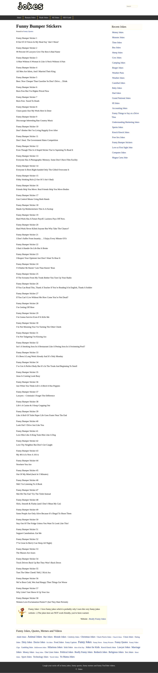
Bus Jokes (116, 47)
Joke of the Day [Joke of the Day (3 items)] (79, 647)
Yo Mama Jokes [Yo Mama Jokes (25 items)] (67, 657)
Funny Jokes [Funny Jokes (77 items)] (85, 642)
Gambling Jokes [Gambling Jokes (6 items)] (27, 647)
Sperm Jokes (117, 127)
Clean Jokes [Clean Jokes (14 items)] (128, 637)
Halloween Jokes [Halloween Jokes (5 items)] (40, 647)
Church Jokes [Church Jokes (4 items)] (117, 637)
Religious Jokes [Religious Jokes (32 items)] (116, 652)
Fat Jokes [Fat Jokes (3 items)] (50, 642)
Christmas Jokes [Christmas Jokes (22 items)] (88, 637)
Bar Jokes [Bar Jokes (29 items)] (48, 636)
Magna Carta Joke (120, 157)
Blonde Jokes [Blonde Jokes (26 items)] (60, 637)
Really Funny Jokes (97, 619)
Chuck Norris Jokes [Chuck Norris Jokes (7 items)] (104, 637)
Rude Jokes (43, 17)
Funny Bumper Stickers (122, 142)
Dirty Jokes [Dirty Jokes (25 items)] (27, 642)
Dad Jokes (116, 93)
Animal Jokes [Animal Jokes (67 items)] (35, 636)
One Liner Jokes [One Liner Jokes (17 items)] (52, 652)
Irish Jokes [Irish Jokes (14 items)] (68, 647)
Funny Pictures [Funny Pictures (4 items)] (108, 642)
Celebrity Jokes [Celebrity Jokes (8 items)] (73, 637)
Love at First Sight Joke (122, 147)
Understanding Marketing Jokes (125, 122)
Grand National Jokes (121, 98)
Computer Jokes (119, 152)
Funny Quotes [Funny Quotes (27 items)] (121, 642)
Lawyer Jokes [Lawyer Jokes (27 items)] (123, 647)
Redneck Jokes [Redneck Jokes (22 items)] (100, 652)
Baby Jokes (117, 88)
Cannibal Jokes (118, 83)
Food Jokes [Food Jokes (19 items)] (59, 642)
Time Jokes (117, 42)
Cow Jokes (116, 57)
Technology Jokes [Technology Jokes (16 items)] (40, 657)
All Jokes (55, 17)
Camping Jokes (118, 62)
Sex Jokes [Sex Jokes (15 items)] (129, 652)
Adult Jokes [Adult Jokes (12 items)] (21, 637)
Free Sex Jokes (118, 137)
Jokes (19, 17)
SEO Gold (67, 17)
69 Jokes (116, 103)
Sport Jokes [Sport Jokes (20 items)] (26, 657)
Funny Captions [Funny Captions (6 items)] (71, 642)
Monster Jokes (118, 37)
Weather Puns (118, 73)
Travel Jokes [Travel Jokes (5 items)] (54, 657)
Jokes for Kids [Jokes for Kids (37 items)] (93, 647)
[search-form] (131, 6)
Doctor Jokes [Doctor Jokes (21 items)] (39, 642)
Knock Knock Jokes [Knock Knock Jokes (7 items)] (108, 647)
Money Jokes (117, 32)
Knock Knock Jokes (120, 132)
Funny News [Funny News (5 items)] (97, 642)
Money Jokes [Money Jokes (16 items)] (28, 652)
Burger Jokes (117, 68)
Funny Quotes (28, 31)
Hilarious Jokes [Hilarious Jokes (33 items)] (55, 647)
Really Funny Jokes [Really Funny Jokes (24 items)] (84, 652)
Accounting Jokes (119, 108)
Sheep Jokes (117, 52)
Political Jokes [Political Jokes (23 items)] (66, 652)
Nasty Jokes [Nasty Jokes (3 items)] (39, 652)
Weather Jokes (118, 78)
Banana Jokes (30, 17)
